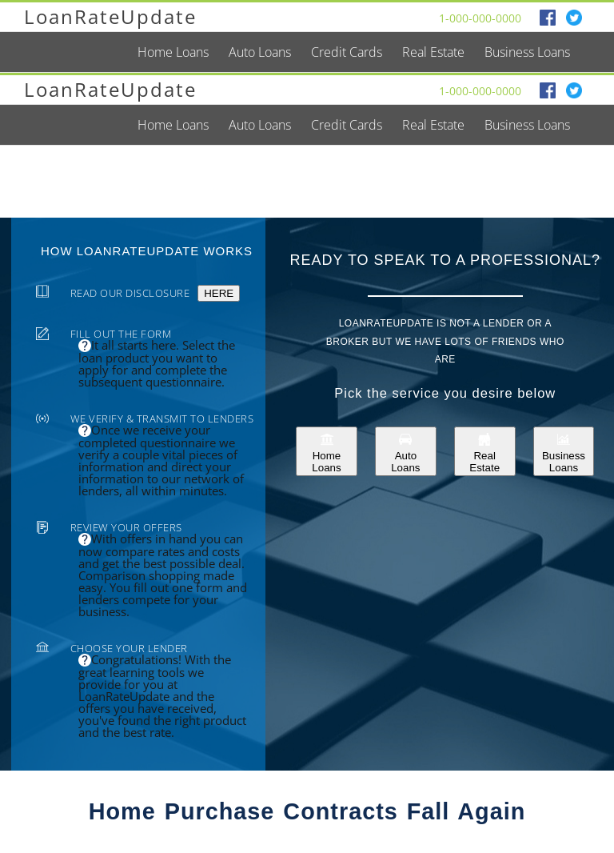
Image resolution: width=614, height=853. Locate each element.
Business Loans (563, 451)
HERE (218, 293)
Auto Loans (405, 451)
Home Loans (326, 451)
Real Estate (484, 451)
